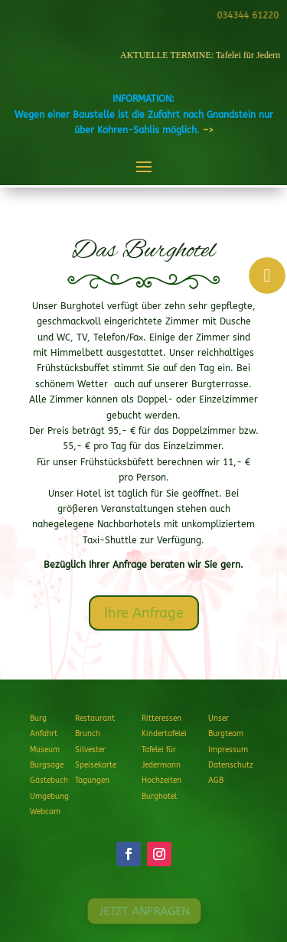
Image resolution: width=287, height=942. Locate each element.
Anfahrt (43, 733)
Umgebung (49, 796)
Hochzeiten (161, 780)
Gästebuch (49, 780)
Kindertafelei (164, 733)
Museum (45, 750)
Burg (38, 718)
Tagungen (92, 780)
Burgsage (47, 765)
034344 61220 (246, 15)
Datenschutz (230, 765)
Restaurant (95, 718)
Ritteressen (161, 718)
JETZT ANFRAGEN (143, 911)
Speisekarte (95, 765)
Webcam (45, 812)
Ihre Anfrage (144, 613)
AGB (215, 780)
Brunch (87, 733)
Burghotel (159, 796)
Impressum (228, 750)
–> (208, 130)
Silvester (90, 750)
